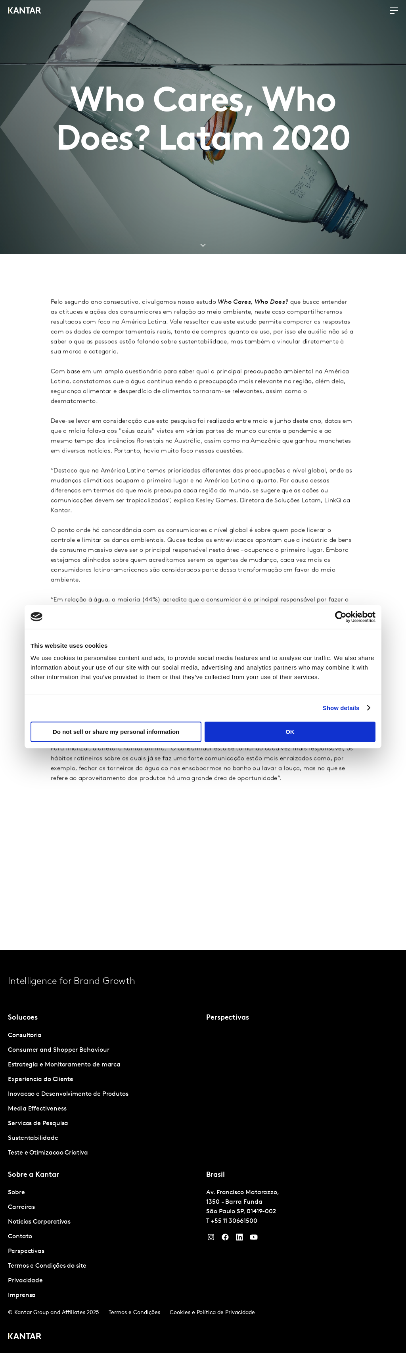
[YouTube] (239, 1239)
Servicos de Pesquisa (38, 1123)
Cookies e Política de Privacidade (212, 1313)
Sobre (16, 1192)
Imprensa (22, 1295)
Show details (341, 707)
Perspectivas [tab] (227, 1018)
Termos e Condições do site (47, 1266)
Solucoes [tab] (23, 1018)
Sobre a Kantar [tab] (33, 1175)
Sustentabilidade (33, 1138)
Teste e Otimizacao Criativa (48, 1153)
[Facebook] (225, 1239)
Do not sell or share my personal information (116, 731)
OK (290, 731)
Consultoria (25, 1035)
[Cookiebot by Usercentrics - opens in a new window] (340, 617)
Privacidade (25, 1281)
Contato (20, 1237)
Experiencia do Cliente (40, 1079)
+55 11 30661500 (234, 1221)
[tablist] (203, 1151)
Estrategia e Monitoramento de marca (64, 1065)
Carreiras (21, 1207)
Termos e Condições (134, 1313)
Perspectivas (26, 1251)
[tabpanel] (104, 1094)
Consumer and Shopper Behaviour (58, 1050)
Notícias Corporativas (39, 1222)
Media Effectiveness (37, 1109)
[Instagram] (211, 1239)
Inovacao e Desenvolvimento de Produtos (68, 1094)
